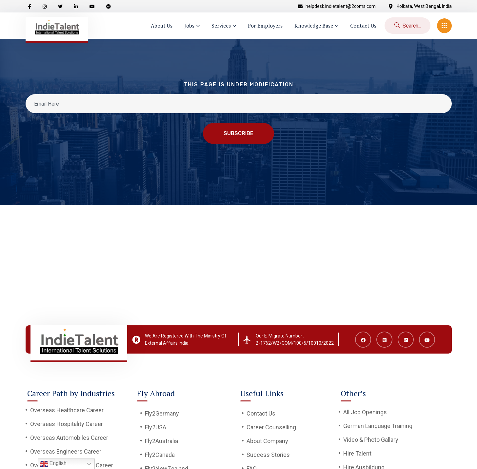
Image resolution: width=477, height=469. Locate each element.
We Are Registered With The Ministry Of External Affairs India (186, 339)
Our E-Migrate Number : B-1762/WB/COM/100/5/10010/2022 (295, 339)
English (53, 464)
